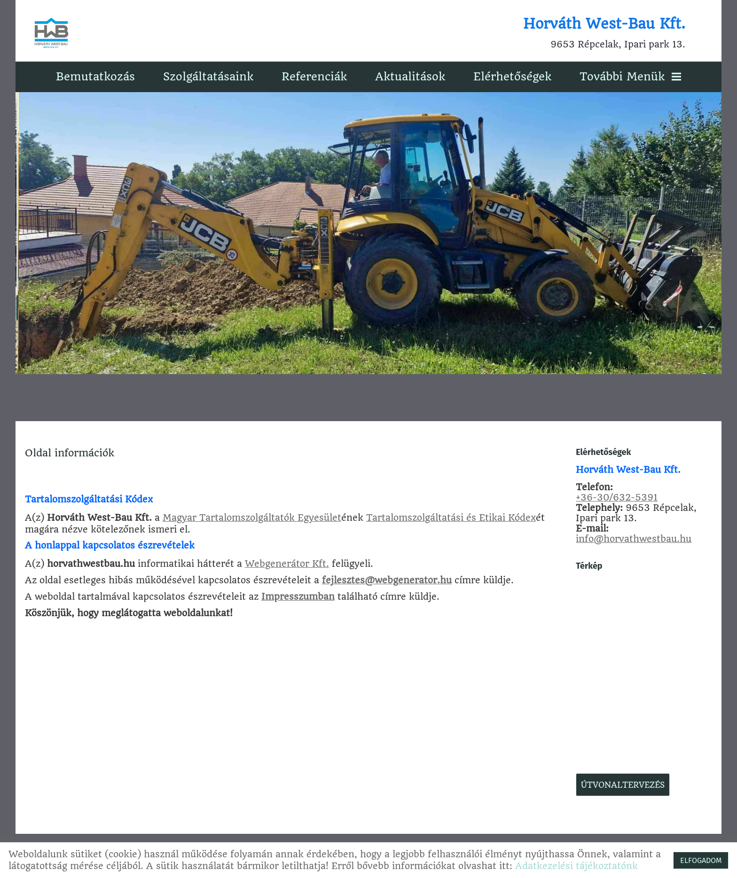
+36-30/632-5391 (616, 497)
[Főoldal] (52, 33)
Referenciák (314, 76)
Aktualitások (410, 76)
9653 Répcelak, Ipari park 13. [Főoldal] (604, 33)
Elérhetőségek (512, 76)
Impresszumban (298, 596)
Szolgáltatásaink (208, 76)
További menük (630, 76)
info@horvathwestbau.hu (633, 538)
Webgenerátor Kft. (287, 563)
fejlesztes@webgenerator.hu (387, 579)
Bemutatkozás (95, 76)
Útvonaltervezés (622, 784)
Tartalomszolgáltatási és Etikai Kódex (451, 517)
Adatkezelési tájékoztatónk (576, 866)
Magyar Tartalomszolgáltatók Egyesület (252, 517)
